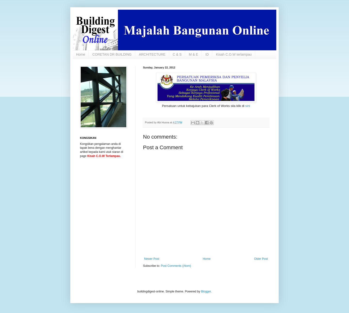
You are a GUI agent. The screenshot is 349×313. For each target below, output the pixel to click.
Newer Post (151, 259)
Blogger (206, 291)
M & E (193, 54)
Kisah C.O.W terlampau (234, 54)
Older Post (261, 259)
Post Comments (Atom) (176, 266)
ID (207, 54)
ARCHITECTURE (152, 54)
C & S (177, 54)
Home (80, 54)
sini (247, 106)
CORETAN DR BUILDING (112, 54)
